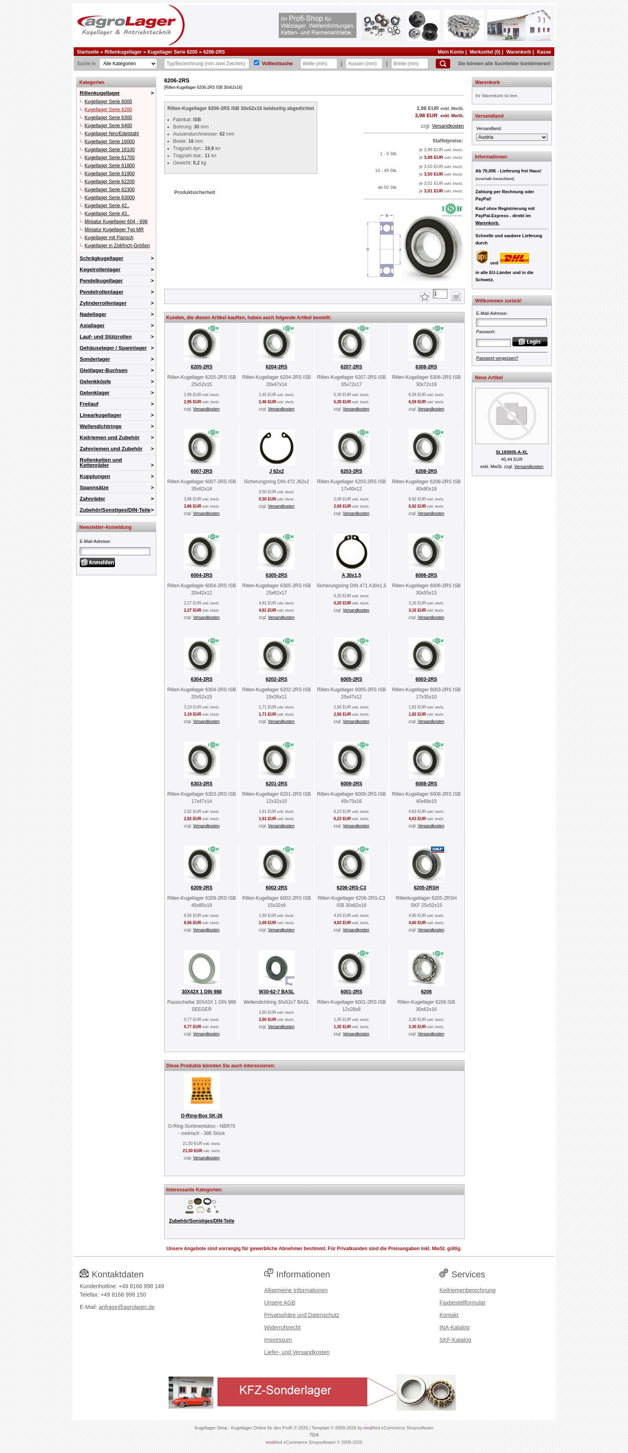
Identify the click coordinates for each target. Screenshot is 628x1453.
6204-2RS (276, 367)
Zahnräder (92, 499)
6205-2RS (201, 367)
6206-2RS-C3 (351, 888)
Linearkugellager (100, 415)
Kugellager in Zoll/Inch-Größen (117, 245)
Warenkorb (518, 52)
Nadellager (93, 314)
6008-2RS (426, 784)
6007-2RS (201, 471)
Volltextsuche (277, 63)
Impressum (278, 1340)
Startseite (88, 52)
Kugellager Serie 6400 (108, 125)
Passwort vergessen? (497, 358)
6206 (426, 992)
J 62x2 (276, 471)
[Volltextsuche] (256, 62)
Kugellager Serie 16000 (110, 141)
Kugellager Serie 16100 (110, 149)
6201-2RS (276, 784)
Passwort (485, 331)
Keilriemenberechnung (467, 1290)
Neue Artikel (489, 377)
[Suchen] (443, 63)
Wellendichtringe (101, 426)
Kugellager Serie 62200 (110, 181)
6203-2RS (351, 471)
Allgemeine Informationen (296, 1290)
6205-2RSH (426, 888)
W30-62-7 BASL (276, 992)
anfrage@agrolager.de (127, 1307)
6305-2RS (276, 575)
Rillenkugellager (123, 52)
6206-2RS (214, 52)
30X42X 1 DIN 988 (201, 992)
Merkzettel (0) (485, 52)
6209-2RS (201, 888)
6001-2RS (351, 992)
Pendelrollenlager (101, 292)
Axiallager (92, 325)
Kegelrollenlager (100, 269)
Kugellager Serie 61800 (110, 165)
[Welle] (319, 63)
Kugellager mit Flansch (109, 237)
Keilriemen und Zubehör (110, 437)
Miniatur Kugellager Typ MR (114, 229)
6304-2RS (201, 679)
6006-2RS (426, 575)
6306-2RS (426, 367)
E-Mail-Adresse (95, 541)
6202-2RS (276, 679)
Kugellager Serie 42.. (107, 205)
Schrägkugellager (101, 258)
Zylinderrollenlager (103, 303)
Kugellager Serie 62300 (110, 189)
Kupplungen (95, 476)
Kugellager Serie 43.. (107, 213)
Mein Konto (451, 52)
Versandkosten (448, 126)
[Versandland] (511, 137)
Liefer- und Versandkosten (297, 1352)
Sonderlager (95, 359)
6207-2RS (351, 367)
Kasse (544, 52)
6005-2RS (351, 679)
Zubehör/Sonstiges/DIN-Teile (115, 510)
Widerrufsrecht (282, 1327)
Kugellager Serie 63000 (110, 197)
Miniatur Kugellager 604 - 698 (116, 221)
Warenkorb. (487, 222)
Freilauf (89, 404)
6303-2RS (201, 784)
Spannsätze (94, 487)
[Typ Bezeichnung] (207, 63)
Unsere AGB (280, 1302)
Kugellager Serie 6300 (108, 117)
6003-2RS (426, 679)
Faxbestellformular (462, 1302)
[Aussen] (364, 63)
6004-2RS (201, 575)
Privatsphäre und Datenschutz (302, 1315)
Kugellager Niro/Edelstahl (112, 133)
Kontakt (448, 1315)
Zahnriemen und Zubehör (111, 449)
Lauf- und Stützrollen (106, 337)
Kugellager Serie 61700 (110, 157)
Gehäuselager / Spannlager (113, 348)
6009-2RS (351, 784)
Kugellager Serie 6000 (108, 101)
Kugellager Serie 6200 (172, 52)
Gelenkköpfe (95, 381)
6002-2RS (276, 888)
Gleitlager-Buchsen (103, 370)
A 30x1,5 (351, 575)
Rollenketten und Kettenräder (101, 462)
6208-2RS (426, 471)
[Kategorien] (128, 63)
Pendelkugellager (101, 281)
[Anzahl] (440, 293)
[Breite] (410, 63)
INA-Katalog (454, 1327)
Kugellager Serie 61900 (110, 173)
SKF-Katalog (455, 1340)
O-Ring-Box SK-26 (201, 1116)
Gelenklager (94, 393)
